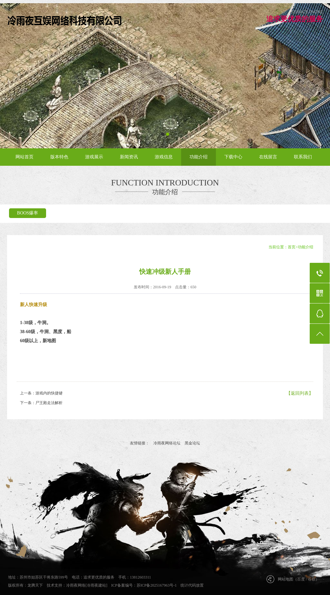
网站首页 (24, 156)
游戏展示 (94, 156)
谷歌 (311, 579)
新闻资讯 (129, 156)
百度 (301, 579)
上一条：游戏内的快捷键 (41, 393)
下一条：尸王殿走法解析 (41, 403)
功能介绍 (198, 156)
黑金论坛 (192, 443)
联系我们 (303, 156)
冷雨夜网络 (75, 585)
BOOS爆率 (27, 213)
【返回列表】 (299, 393)
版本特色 (59, 156)
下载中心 (233, 156)
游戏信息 (164, 156)
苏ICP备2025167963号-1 (157, 585)
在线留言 (268, 156)
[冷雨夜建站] (96, 585)
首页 (292, 247)
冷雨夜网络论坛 (166, 443)
